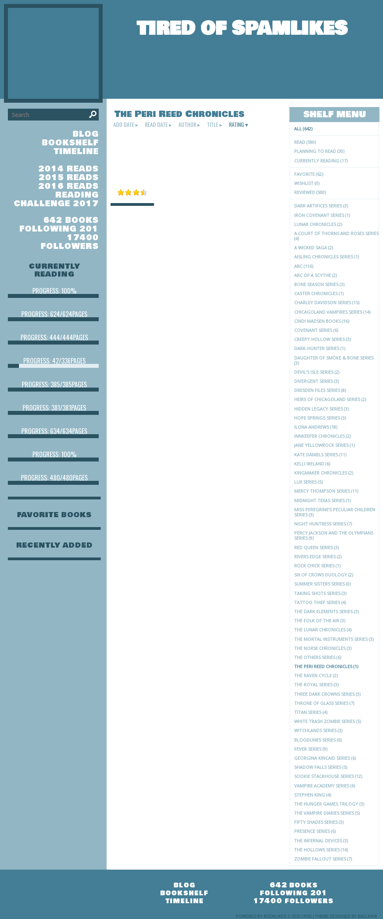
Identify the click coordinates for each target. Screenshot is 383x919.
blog (86, 134)
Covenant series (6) (316, 330)
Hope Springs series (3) (320, 418)
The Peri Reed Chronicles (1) (326, 666)
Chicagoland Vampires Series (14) (332, 312)
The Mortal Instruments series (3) (334, 639)
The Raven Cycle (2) (316, 675)
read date (156, 124)
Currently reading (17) (320, 161)
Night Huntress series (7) (323, 524)
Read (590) (305, 142)
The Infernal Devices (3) (321, 841)
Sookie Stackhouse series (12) (328, 776)
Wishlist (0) (306, 183)
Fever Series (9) (310, 749)
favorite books (54, 514)
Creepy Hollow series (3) (322, 339)
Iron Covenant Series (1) (322, 215)
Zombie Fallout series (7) (323, 859)
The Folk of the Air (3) (319, 620)
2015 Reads (69, 177)
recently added (54, 545)
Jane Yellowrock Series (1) (324, 445)
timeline (76, 151)
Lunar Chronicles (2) (318, 224)
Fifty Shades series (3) (319, 822)
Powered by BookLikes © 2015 (268, 916)
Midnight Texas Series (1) (322, 500)
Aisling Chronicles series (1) (326, 257)
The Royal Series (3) (316, 684)
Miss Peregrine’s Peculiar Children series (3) (334, 512)
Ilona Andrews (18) (315, 427)
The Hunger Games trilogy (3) (329, 804)
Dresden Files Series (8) (320, 390)
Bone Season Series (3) (319, 284)
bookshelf (70, 143)
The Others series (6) (317, 657)
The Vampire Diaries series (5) (327, 813)
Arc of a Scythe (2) (315, 275)
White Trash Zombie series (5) (327, 721)
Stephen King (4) (312, 795)
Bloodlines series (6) (318, 740)
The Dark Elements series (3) (326, 611)
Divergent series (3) (316, 381)
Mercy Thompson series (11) (326, 491)
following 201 (59, 229)
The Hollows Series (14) (321, 850)
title (212, 124)
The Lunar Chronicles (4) (322, 630)
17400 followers (70, 242)
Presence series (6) (315, 831)
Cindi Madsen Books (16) (321, 321)
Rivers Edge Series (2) (318, 556)
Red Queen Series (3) (316, 547)
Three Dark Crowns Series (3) (327, 694)
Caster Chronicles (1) (319, 293)
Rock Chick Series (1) (317, 566)
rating (236, 124)
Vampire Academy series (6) (324, 786)
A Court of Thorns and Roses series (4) (336, 235)
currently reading (54, 270)
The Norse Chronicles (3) (322, 648)
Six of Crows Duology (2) (323, 575)
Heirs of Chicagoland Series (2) (330, 399)
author (187, 124)
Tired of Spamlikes (242, 28)
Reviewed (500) (310, 192)
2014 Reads (68, 169)
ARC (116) (303, 266)
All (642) (303, 129)
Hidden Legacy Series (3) (321, 409)
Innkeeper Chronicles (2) (322, 436)
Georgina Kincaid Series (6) (325, 758)
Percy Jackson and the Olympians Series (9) (333, 535)
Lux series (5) (308, 482)
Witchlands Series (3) (318, 730)
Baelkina (367, 916)
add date (123, 124)
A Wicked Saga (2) (313, 247)
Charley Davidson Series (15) (326, 302)
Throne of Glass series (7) (324, 703)
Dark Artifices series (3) (321, 206)
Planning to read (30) (319, 151)
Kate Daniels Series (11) (320, 455)
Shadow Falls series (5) (320, 767)
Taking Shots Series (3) (320, 593)
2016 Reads (68, 186)
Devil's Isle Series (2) (316, 372)
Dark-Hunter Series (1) (319, 348)
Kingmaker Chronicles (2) (323, 473)
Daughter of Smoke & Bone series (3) (334, 360)
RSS (308, 916)
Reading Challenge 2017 (56, 199)
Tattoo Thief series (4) (320, 602)
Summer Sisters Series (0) (322, 584)
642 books (71, 220)
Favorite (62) (308, 174)
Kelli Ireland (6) (312, 464)
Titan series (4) (310, 712)
